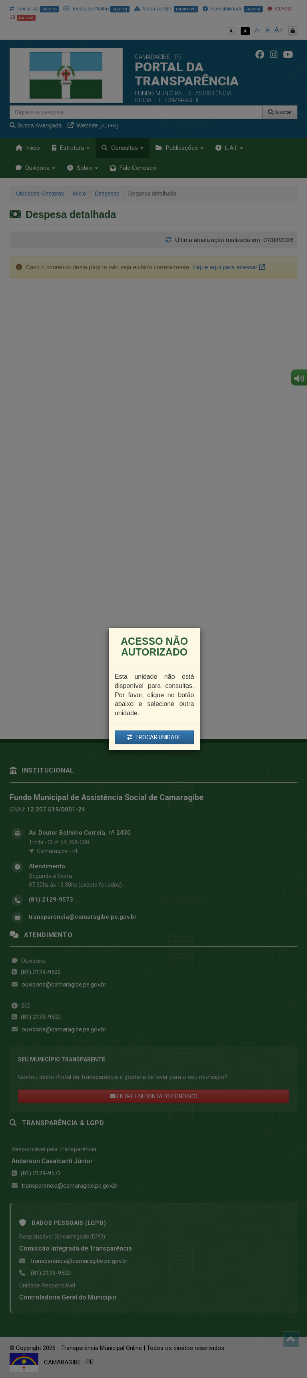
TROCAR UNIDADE (154, 737)
